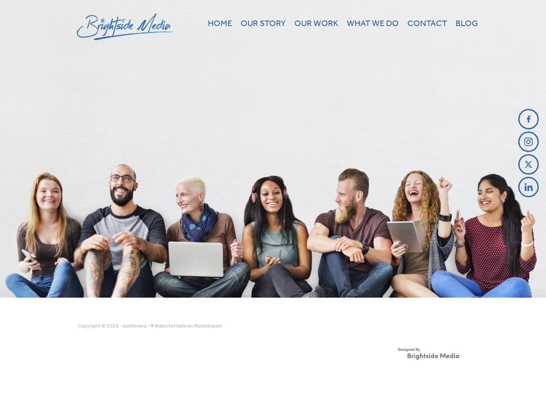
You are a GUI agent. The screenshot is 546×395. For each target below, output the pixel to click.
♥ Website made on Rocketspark (186, 326)
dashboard (134, 326)
